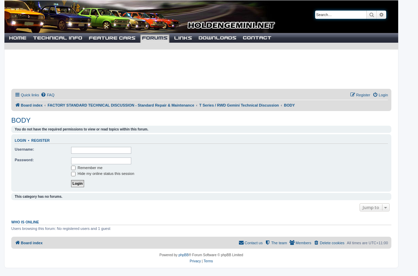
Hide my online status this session (102, 173)
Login (20, 140)
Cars (112, 38)
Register (40, 140)
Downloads (217, 38)
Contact (257, 38)
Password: (24, 160)
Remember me (87, 168)
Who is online (25, 222)
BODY (21, 120)
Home (17, 38)
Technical (57, 38)
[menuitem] (47, 95)
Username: (24, 149)
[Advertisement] (201, 66)
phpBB (183, 255)
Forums (155, 38)
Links (183, 38)
